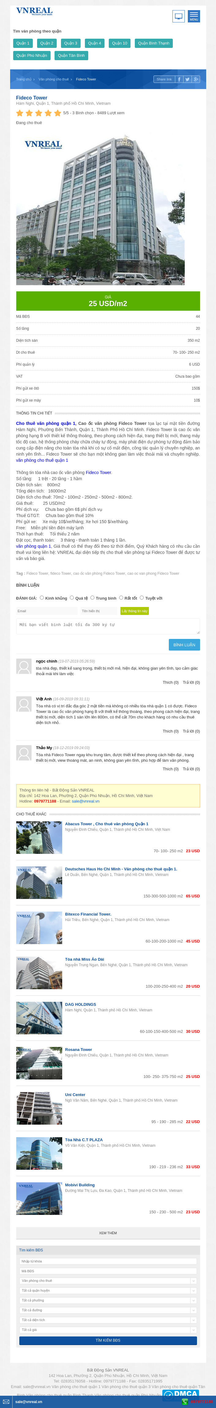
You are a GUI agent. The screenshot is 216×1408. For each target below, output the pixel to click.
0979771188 (202, 1401)
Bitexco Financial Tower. (88, 916)
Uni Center (75, 1096)
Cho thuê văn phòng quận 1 (45, 423)
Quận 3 (70, 43)
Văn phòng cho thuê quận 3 (126, 1388)
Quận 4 (94, 43)
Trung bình (106, 598)
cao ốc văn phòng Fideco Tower (99, 573)
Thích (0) (171, 684)
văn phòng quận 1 (33, 546)
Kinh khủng (56, 598)
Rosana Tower (78, 1051)
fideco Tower (61, 573)
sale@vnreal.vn (86, 803)
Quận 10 (119, 43)
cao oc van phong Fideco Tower (153, 573)
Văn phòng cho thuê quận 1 (76, 1388)
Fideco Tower (31, 97)
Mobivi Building (80, 1186)
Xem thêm (108, 1235)
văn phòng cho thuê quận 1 (42, 460)
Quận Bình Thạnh (153, 43)
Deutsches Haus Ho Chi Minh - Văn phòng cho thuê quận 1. (121, 871)
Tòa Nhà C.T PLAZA (84, 1141)
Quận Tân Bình (71, 55)
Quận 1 (23, 43)
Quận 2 (46, 43)
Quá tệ (81, 598)
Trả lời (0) (191, 684)
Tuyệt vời (153, 598)
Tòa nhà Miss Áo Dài (84, 961)
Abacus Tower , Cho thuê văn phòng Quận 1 (107, 825)
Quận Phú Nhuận (32, 55)
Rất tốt (131, 598)
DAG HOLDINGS (80, 1006)
